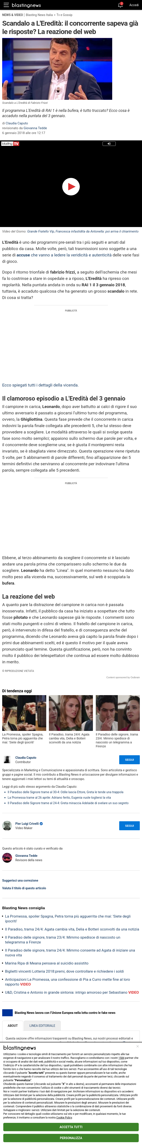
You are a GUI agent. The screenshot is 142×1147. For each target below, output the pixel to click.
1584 (121, 1057)
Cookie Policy (64, 1117)
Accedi (134, 5)
